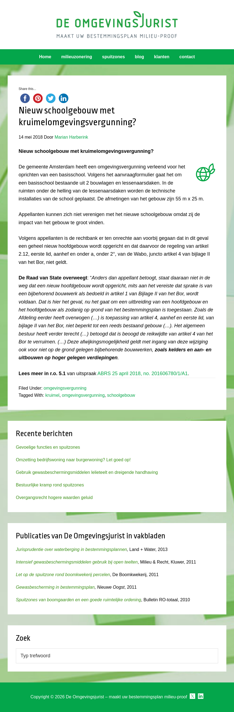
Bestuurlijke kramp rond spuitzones (50, 485)
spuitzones (113, 56)
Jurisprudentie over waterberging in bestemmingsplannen (71, 549)
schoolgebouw (121, 395)
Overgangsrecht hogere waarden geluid (54, 497)
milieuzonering (76, 56)
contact (187, 56)
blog (139, 56)
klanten (161, 56)
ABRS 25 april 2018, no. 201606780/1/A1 (142, 373)
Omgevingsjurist (117, 24)
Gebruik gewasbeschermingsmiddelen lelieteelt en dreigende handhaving (87, 472)
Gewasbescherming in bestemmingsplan (55, 587)
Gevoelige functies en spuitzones (48, 447)
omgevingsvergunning (65, 388)
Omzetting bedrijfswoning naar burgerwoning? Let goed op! (73, 459)
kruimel (52, 395)
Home (45, 56)
